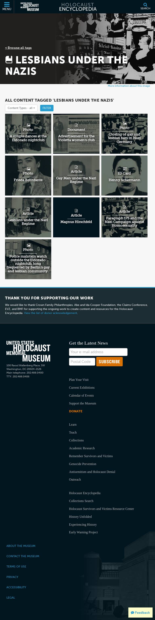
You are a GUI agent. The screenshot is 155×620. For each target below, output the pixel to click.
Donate (75, 411)
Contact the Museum (22, 556)
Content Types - (21, 108)
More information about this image (129, 85)
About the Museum (20, 546)
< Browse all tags (18, 48)
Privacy (12, 577)
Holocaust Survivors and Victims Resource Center (101, 509)
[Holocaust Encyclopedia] (78, 6)
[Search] (145, 6)
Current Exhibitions (82, 387)
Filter (47, 108)
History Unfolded (80, 516)
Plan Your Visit (79, 379)
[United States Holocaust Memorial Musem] (28, 351)
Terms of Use (16, 566)
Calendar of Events (81, 395)
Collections (76, 440)
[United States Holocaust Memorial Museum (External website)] (30, 6)
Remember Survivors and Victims (91, 456)
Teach (73, 432)
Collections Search (81, 501)
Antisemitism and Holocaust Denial (92, 472)
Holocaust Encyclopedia (85, 493)
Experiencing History (83, 524)
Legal (10, 597)
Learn (72, 424)
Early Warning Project (83, 532)
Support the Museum (82, 403)
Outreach (75, 479)
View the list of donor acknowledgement (50, 313)
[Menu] (7, 6)
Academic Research (82, 448)
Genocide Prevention (82, 464)
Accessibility (16, 587)
